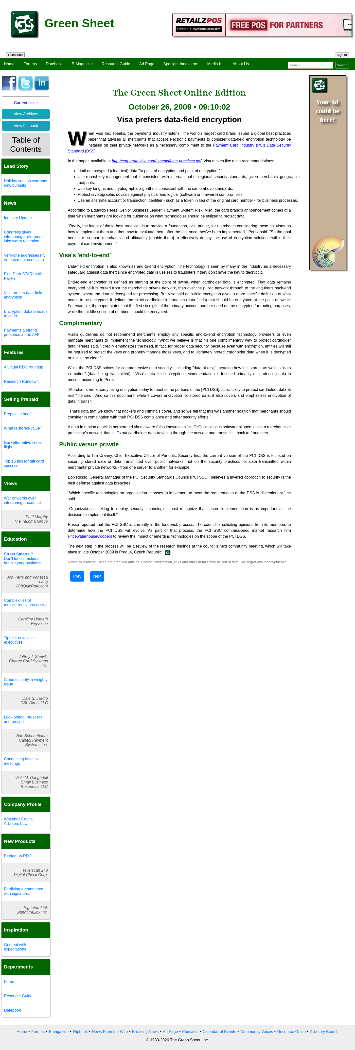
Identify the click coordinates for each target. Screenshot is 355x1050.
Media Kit (215, 64)
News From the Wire (110, 1032)
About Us (241, 64)
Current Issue (26, 103)
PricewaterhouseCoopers (90, 536)
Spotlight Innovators (180, 64)
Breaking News (145, 1032)
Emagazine (59, 1032)
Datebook (54, 64)
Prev (77, 576)
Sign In (342, 55)
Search (342, 65)
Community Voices (256, 1032)
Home (9, 64)
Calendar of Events (219, 1032)
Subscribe (15, 55)
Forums (30, 64)
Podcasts (190, 1032)
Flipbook (80, 1032)
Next (97, 576)
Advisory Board (323, 1032)
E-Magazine (82, 64)
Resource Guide (116, 64)
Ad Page (146, 64)
